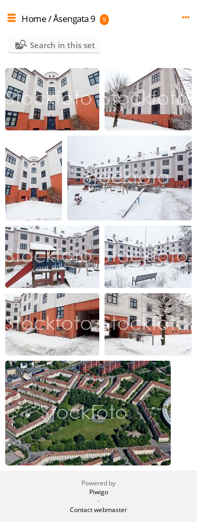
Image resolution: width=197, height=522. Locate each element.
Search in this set (62, 45)
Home (34, 19)
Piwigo (98, 491)
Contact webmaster (98, 509)
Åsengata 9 (74, 19)
